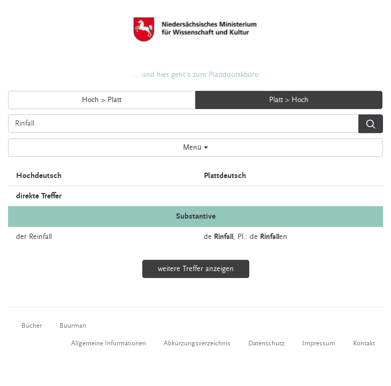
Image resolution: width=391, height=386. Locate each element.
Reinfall (40, 237)
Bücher (31, 325)
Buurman (72, 325)
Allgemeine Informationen (108, 343)
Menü (195, 147)
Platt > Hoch (289, 100)
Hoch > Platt (101, 100)
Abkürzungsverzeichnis (197, 343)
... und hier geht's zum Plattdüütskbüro (195, 75)
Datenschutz (266, 343)
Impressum (318, 343)
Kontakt (364, 343)
